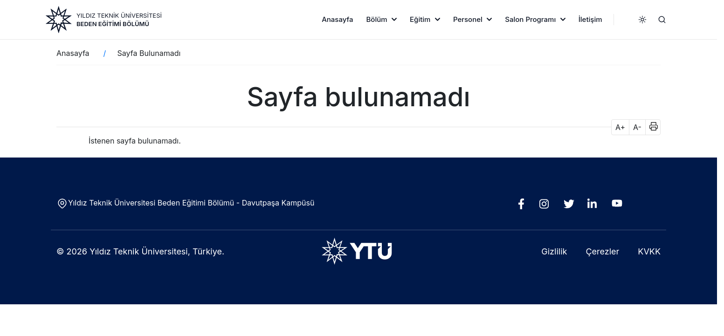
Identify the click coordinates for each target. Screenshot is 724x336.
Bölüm (376, 19)
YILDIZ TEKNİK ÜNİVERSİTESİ (119, 15)
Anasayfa (337, 19)
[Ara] (662, 19)
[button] (650, 127)
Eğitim (420, 19)
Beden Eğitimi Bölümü (112, 23)
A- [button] (637, 127)
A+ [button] (620, 127)
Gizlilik (554, 251)
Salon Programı (530, 19)
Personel (468, 19)
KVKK (649, 251)
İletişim (590, 19)
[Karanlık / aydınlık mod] (642, 19)
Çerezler (602, 251)
